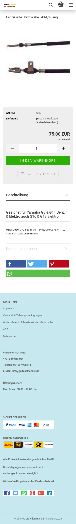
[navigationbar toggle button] (71, 5)
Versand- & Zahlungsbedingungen (22, 315)
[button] (12, 148)
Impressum (9, 308)
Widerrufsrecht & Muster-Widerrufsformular (28, 322)
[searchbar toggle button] (51, 5)
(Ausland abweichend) (47, 122)
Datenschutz (10, 336)
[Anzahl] (38, 148)
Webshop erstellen (25, 518)
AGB (5, 329)
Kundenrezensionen (22, 248)
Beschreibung (17, 195)
